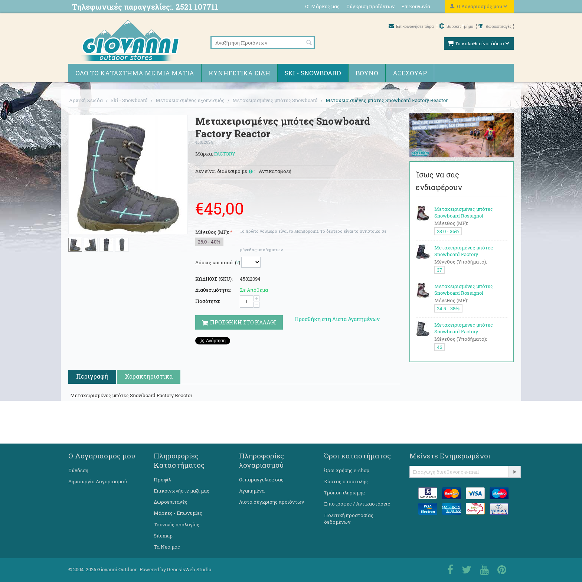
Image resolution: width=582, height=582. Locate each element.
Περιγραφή (92, 376)
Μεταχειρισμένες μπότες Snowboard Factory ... (463, 251)
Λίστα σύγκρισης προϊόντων (271, 501)
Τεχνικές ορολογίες (176, 524)
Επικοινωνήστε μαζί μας (181, 490)
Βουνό (367, 73)
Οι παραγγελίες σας (261, 479)
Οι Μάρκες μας (322, 6)
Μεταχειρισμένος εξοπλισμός (190, 100)
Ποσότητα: (207, 301)
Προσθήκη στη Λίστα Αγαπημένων (337, 319)
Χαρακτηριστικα (149, 376)
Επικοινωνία (415, 6)
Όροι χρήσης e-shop (346, 470)
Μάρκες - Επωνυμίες (178, 513)
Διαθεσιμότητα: (213, 290)
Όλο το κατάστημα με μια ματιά (134, 73)
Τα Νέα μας (167, 546)
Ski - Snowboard (313, 73)
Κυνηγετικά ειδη (239, 73)
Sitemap (163, 535)
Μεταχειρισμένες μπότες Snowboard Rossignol (463, 212)
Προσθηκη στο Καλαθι (239, 322)
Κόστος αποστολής (346, 481)
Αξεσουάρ (410, 73)
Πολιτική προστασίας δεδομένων (348, 518)
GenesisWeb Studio (189, 569)
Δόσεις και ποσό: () (217, 262)
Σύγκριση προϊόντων (370, 6)
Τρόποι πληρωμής (344, 492)
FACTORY (224, 153)
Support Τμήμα (457, 26)
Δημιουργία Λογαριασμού (97, 481)
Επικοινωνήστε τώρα (412, 26)
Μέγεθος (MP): (212, 232)
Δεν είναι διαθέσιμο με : (225, 171)
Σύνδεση (78, 470)
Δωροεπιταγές (494, 26)
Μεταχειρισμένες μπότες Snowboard (275, 100)
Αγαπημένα (252, 490)
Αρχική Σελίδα (86, 100)
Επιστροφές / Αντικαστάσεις (357, 503)
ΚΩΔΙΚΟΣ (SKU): (214, 278)
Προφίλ (162, 479)
